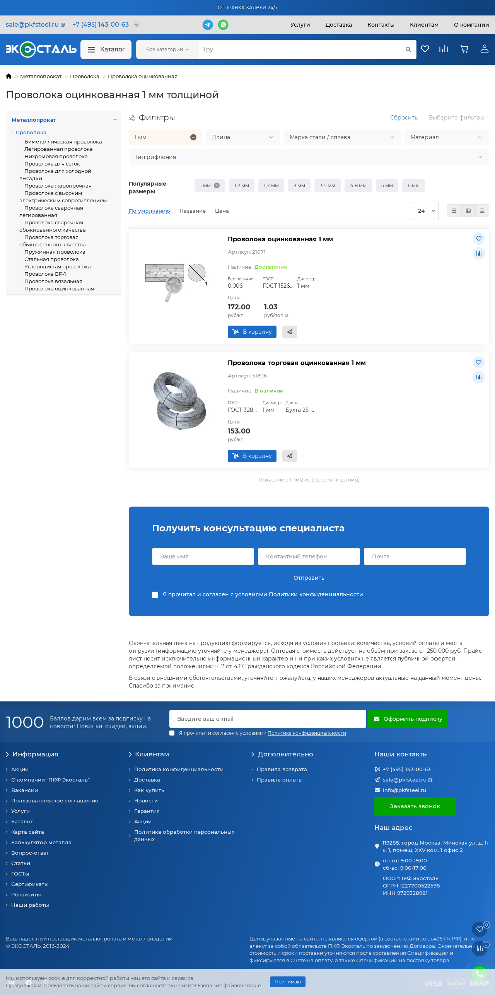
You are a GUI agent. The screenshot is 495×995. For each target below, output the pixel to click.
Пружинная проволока (54, 252)
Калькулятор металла (41, 842)
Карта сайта (27, 832)
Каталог (106, 50)
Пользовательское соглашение (54, 800)
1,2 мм (241, 185)
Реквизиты (26, 894)
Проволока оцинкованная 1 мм (280, 239)
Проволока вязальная (52, 281)
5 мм (387, 185)
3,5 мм (327, 185)
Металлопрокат (40, 76)
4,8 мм (358, 185)
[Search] (307, 49)
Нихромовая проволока (55, 156)
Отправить (309, 577)
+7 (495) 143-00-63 (407, 769)
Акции (20, 769)
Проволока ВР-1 (44, 274)
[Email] (267, 719)
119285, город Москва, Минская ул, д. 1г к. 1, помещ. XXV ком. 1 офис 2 (435, 846)
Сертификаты (30, 884)
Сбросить (404, 117)
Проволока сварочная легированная (51, 211)
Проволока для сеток (51, 163)
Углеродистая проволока (57, 266)
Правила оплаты (280, 780)
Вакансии (24, 790)
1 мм (205, 185)
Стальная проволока (51, 259)
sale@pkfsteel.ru (405, 780)
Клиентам (149, 754)
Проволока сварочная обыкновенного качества (52, 226)
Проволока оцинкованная (143, 76)
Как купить (149, 790)
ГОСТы (20, 873)
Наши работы (30, 905)
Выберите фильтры (457, 117)
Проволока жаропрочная (57, 186)
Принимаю (288, 982)
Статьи (20, 863)
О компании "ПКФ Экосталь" (50, 780)
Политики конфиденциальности (316, 594)
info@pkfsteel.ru (404, 790)
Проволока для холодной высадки (55, 174)
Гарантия (147, 811)
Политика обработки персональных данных (184, 835)
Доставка (339, 24)
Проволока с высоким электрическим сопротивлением (63, 196)
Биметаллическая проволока (62, 141)
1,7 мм (271, 185)
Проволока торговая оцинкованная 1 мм (297, 363)
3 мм (299, 185)
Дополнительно (282, 754)
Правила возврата (282, 769)
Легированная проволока (58, 149)
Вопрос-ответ (30, 853)
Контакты (380, 24)
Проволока (84, 76)
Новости (146, 800)
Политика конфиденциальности (179, 769)
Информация (32, 754)
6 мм (414, 185)
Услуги (300, 24)
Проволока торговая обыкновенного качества (52, 240)
